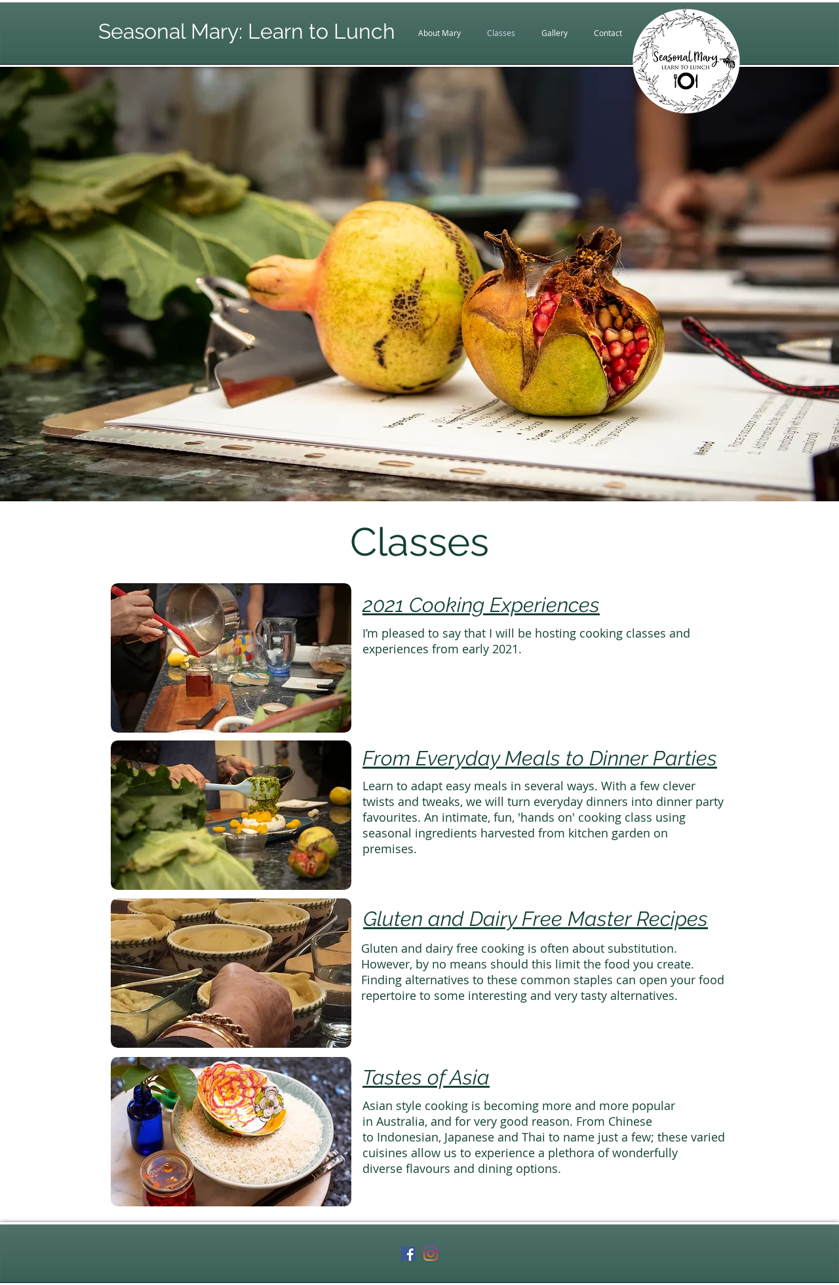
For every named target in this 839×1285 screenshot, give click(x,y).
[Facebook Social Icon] (408, 1253)
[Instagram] (430, 1253)
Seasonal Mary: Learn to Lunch (246, 31)
